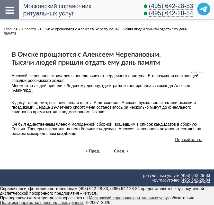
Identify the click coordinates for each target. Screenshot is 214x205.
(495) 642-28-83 (171, 5)
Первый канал (188, 140)
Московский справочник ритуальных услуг (129, 198)
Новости (29, 29)
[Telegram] (203, 9)
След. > (121, 151)
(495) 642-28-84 (171, 13)
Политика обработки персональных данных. (42, 202)
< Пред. (92, 151)
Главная (10, 29)
